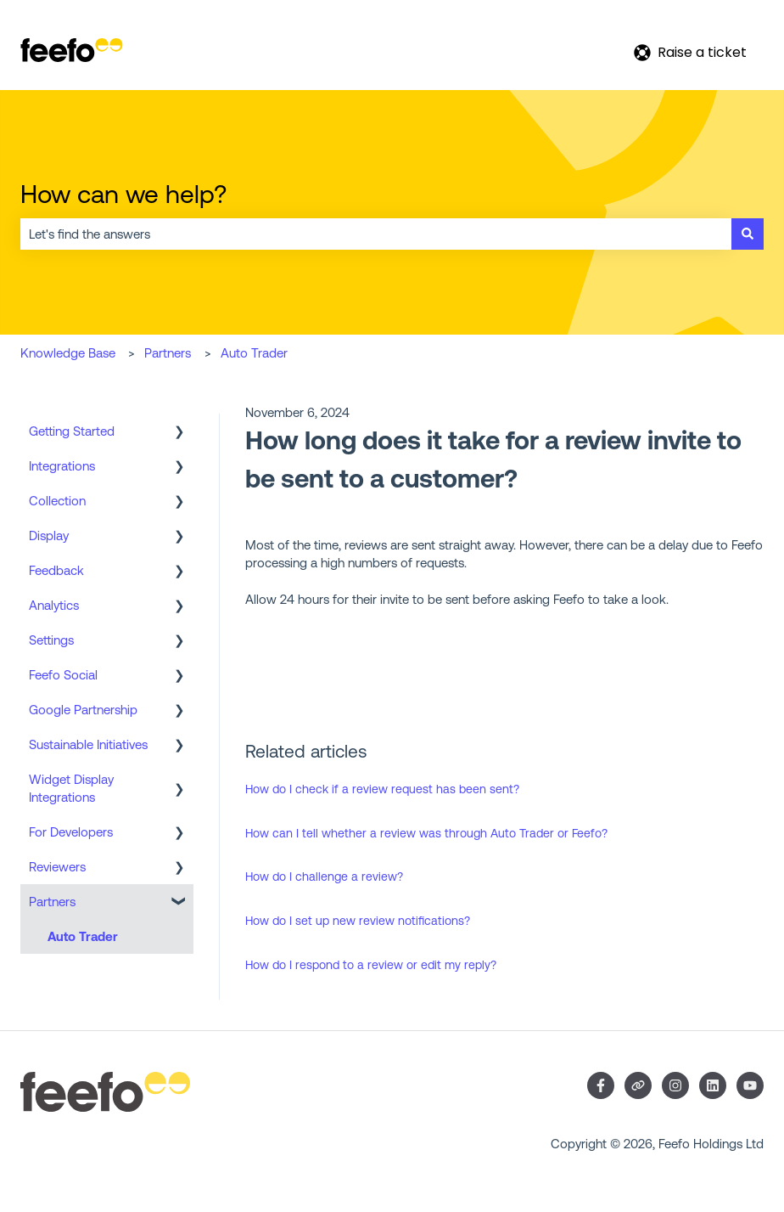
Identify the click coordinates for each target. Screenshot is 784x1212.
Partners (167, 353)
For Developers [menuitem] (71, 832)
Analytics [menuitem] (54, 605)
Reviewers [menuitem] (57, 867)
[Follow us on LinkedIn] (712, 1085)
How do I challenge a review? (324, 876)
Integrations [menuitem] (62, 466)
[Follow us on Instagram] (675, 1085)
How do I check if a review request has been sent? (382, 789)
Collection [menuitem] (57, 500)
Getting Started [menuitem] (72, 431)
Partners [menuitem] (52, 901)
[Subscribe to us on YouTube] (750, 1085)
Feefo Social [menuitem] (63, 675)
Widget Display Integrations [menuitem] (71, 788)
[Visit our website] (638, 1085)
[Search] (747, 234)
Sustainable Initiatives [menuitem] (88, 744)
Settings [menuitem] (51, 640)
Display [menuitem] (49, 535)
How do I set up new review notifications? (357, 920)
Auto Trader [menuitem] (83, 936)
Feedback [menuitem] (56, 570)
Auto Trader (254, 353)
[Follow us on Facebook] (600, 1085)
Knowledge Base (67, 353)
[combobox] (375, 234)
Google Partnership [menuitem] (83, 709)
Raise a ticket (690, 52)
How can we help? (123, 193)
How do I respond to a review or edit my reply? (370, 965)
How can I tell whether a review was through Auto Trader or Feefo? (426, 833)
